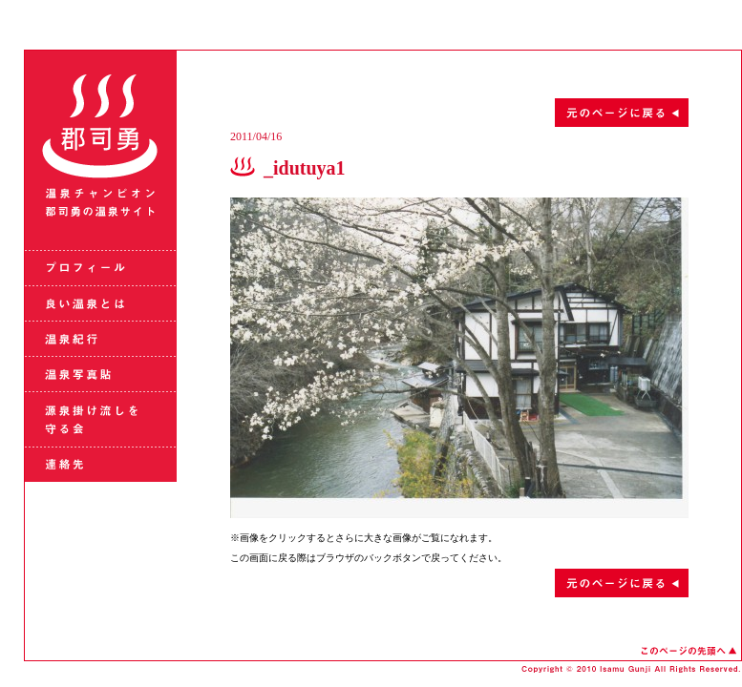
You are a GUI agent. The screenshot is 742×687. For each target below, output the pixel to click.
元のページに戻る (459, 112)
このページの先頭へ (688, 651)
